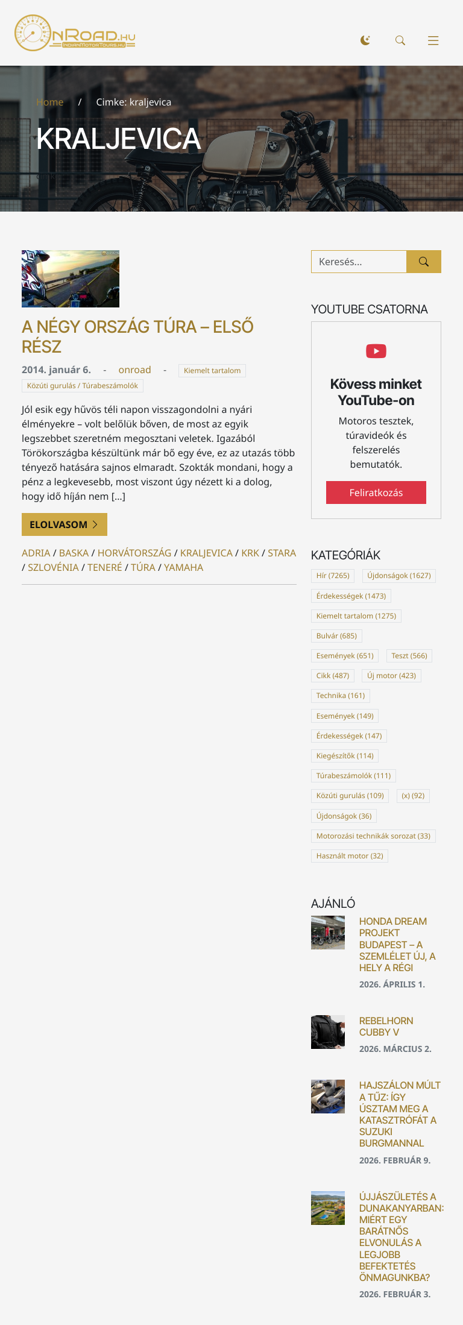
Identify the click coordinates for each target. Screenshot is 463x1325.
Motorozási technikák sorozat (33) (373, 836)
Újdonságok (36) (344, 816)
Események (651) (345, 655)
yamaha (183, 567)
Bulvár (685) (337, 636)
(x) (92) (413, 795)
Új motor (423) (391, 675)
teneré (104, 567)
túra (143, 567)
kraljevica (206, 552)
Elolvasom (64, 524)
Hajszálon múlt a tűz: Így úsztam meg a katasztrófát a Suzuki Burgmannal (400, 1114)
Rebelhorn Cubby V (386, 1026)
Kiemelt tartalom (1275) (356, 616)
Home (50, 102)
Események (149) (345, 716)
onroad (134, 369)
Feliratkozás (376, 492)
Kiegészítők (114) (345, 756)
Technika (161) (341, 695)
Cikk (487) (333, 675)
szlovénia (53, 567)
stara (282, 552)
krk (250, 552)
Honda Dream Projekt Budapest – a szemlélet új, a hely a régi (397, 944)
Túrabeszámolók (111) (354, 775)
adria (36, 552)
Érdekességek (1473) (351, 596)
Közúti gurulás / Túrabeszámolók (82, 385)
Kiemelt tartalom (212, 370)
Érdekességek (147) (349, 736)
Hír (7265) (333, 575)
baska (74, 552)
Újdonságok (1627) (398, 575)
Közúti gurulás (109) (350, 795)
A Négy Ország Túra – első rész (138, 336)
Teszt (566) (409, 655)
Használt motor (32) (350, 856)
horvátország (135, 552)
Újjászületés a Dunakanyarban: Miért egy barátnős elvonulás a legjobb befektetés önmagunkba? (401, 1237)
